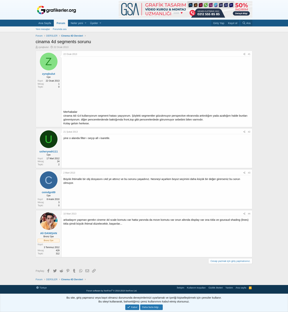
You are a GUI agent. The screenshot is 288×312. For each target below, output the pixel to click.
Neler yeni (77, 23)
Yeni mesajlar (43, 29)
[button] (85, 23)
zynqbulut (43, 47)
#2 (249, 132)
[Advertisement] (156, 84)
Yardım (229, 287)
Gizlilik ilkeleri (215, 287)
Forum (61, 23)
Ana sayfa (241, 287)
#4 (249, 213)
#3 (249, 173)
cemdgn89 (48, 192)
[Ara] (246, 23)
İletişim (180, 287)
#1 (249, 54)
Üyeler (94, 23)
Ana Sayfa (44, 23)
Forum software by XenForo (111, 291)
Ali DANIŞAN (48, 233)
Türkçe (41, 287)
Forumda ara (59, 29)
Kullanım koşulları (196, 287)
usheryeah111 (48, 151)
